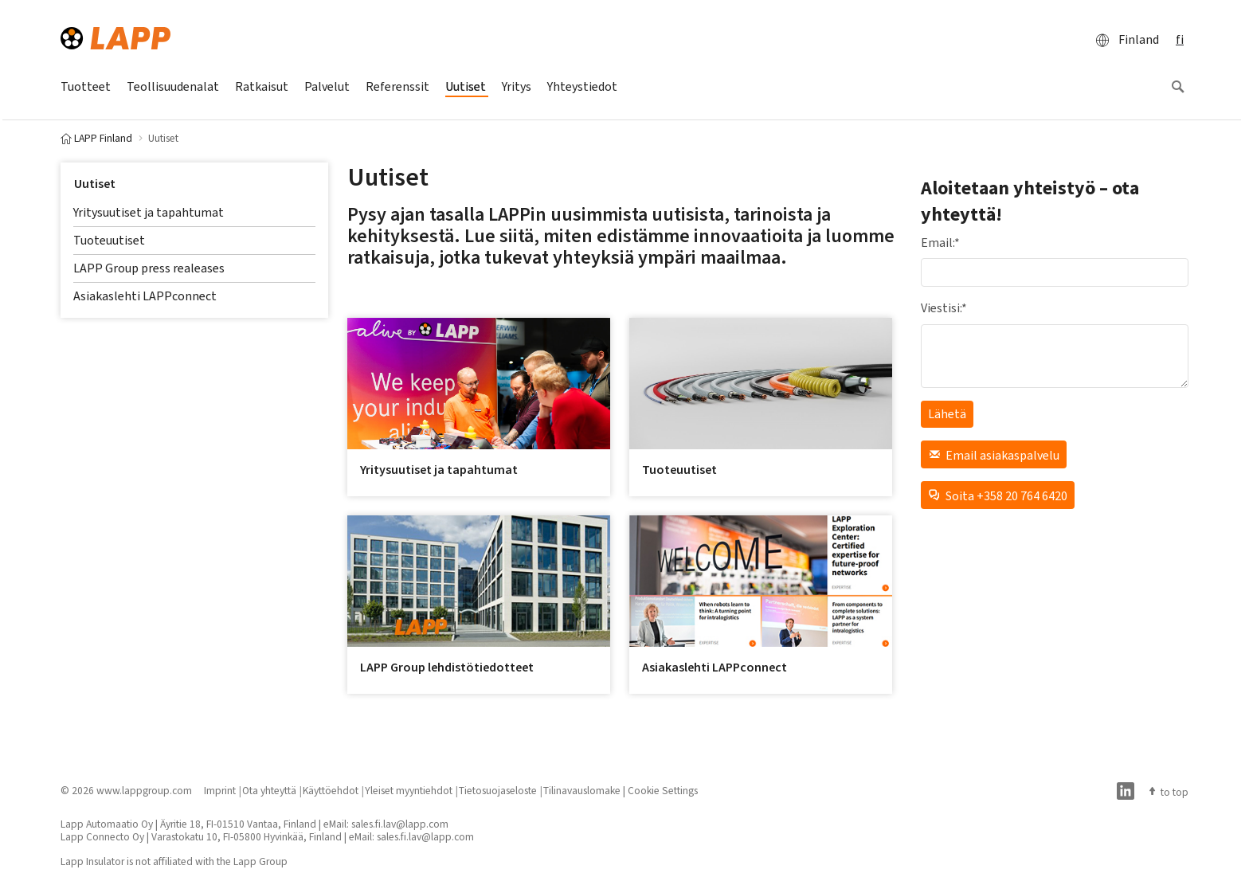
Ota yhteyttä (269, 790)
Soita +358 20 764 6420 (997, 495)
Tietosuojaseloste (498, 790)
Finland (1123, 40)
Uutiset (95, 183)
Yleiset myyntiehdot (408, 790)
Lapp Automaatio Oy (107, 823)
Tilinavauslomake (582, 790)
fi (1180, 39)
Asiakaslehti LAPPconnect (145, 296)
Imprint (220, 790)
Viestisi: (944, 308)
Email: (940, 242)
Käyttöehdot (330, 790)
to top (1167, 792)
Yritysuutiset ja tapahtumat (148, 212)
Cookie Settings (663, 790)
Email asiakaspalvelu (993, 454)
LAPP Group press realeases (149, 268)
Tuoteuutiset (109, 240)
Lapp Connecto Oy (102, 836)
